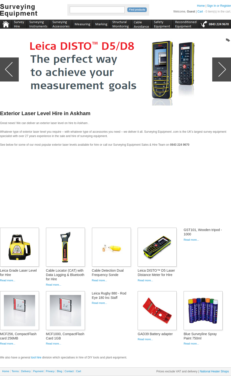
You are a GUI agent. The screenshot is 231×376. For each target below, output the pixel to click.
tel (215, 23)
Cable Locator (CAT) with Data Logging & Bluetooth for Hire (65, 275)
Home (201, 5)
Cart (200, 11)
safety (162, 23)
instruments (19, 23)
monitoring (120, 23)
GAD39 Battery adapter (155, 334)
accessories (61, 23)
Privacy (50, 371)
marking (101, 23)
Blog (59, 371)
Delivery (26, 371)
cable (141, 23)
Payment (38, 371)
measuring (82, 23)
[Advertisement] (115, 188)
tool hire (36, 357)
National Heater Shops (214, 371)
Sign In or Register (219, 5)
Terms (15, 371)
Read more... (7, 280)
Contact (69, 371)
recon (186, 23)
